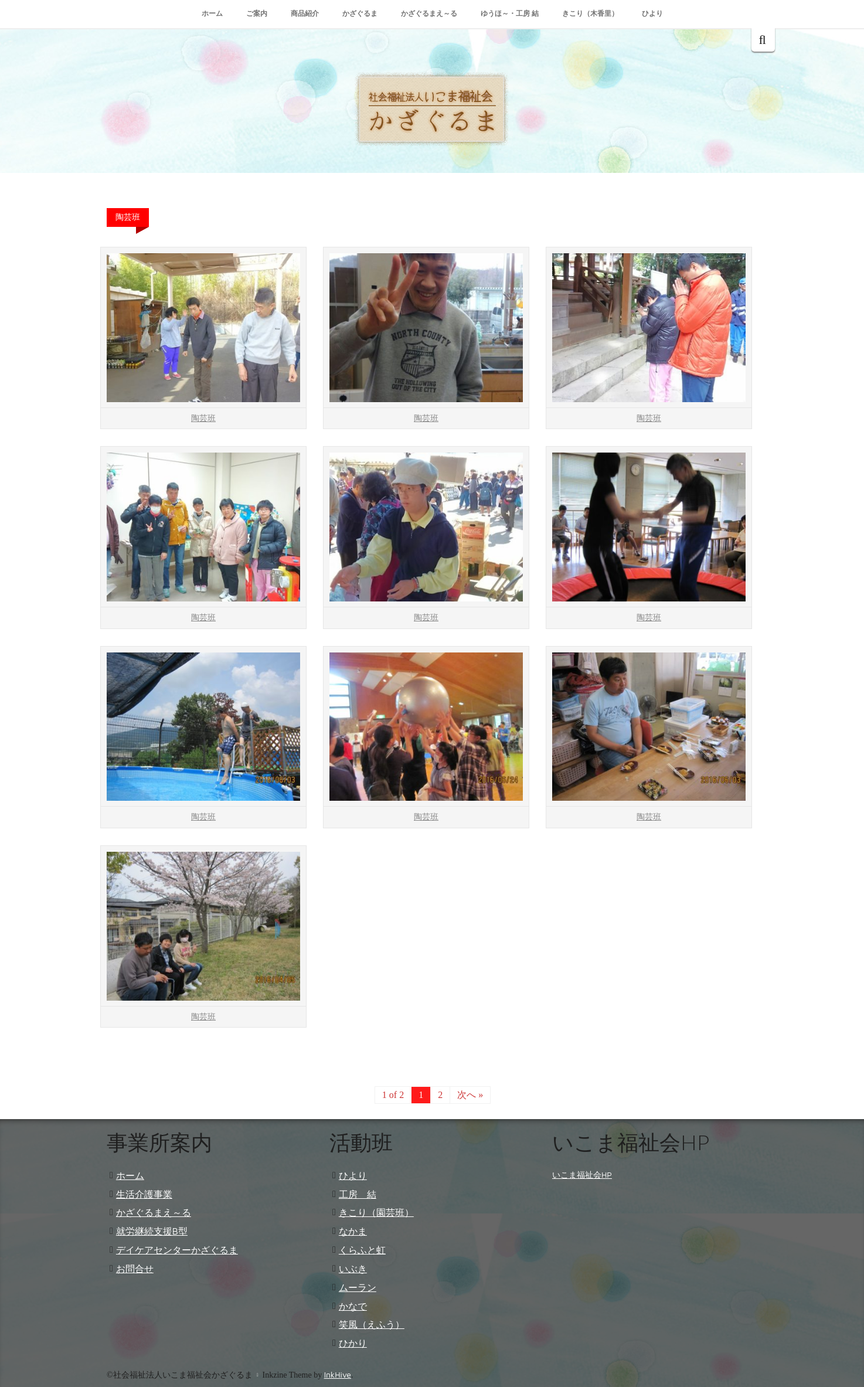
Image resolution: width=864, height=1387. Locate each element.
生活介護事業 (144, 1194)
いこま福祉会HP (582, 1174)
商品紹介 (305, 13)
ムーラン (357, 1287)
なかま (353, 1231)
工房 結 (357, 1194)
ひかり (353, 1343)
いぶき (353, 1268)
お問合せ (135, 1268)
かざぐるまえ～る (429, 13)
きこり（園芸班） (376, 1212)
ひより (652, 13)
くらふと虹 (362, 1250)
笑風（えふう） (371, 1324)
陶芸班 (203, 418)
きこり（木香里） (590, 13)
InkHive (337, 1374)
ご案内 (256, 13)
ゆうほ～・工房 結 (510, 13)
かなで (353, 1306)
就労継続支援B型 (152, 1231)
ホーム (212, 13)
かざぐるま (359, 13)
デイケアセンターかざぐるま (177, 1250)
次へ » (470, 1095)
